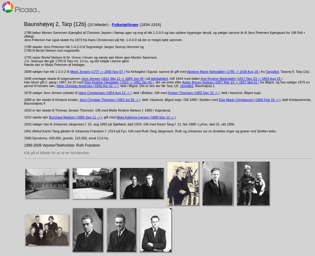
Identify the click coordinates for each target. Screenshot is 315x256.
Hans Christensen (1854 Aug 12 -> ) (104, 93)
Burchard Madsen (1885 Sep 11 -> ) (75, 117)
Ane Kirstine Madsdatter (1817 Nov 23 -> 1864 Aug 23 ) (241, 78)
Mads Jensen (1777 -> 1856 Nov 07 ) (97, 71)
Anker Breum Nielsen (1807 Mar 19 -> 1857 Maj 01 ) (220, 82)
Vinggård (186, 86)
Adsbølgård (159, 78)
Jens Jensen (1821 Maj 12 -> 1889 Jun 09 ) (113, 78)
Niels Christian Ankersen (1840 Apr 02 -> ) (88, 86)
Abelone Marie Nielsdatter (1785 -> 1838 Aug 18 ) (223, 71)
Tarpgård (272, 71)
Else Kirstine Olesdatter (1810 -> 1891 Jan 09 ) (119, 82)
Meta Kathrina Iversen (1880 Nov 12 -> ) (146, 117)
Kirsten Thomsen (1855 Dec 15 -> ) (194, 93)
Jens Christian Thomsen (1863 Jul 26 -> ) (109, 100)
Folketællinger (125, 24)
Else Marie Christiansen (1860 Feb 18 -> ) (250, 100)
